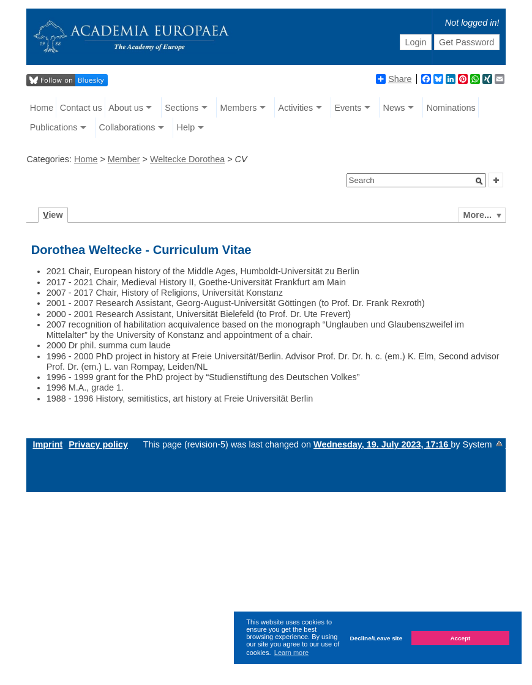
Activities (296, 108)
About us (125, 108)
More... (477, 215)
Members (238, 108)
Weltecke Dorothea (187, 159)
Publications (54, 127)
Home (41, 108)
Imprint (47, 444)
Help (186, 127)
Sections (181, 108)
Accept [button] (460, 638)
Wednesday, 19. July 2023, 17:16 (382, 444)
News (394, 108)
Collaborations (127, 127)
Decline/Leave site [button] (376, 638)
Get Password (466, 42)
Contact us (81, 108)
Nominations (451, 108)
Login (415, 42)
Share (393, 79)
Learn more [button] (291, 652)
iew (53, 215)
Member (124, 159)
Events (347, 108)
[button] (479, 181)
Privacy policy (98, 444)
